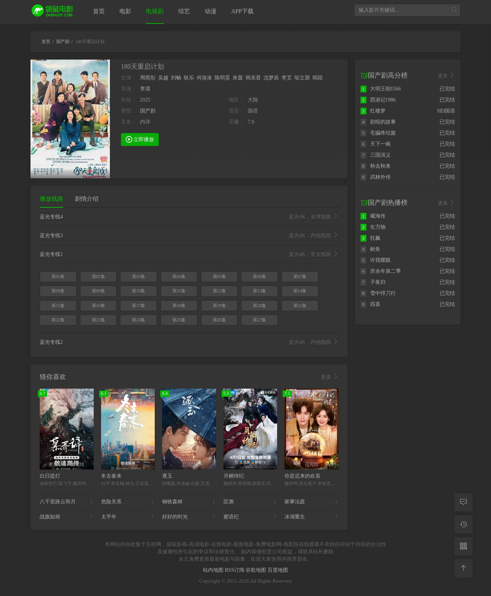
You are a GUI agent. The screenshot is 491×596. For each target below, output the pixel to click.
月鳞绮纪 (233, 476)
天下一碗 (376, 144)
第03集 (138, 276)
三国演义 (376, 155)
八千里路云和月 (67, 502)
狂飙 (370, 238)
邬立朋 (302, 78)
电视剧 (155, 11)
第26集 (219, 319)
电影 (125, 11)
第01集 (58, 276)
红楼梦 (373, 111)
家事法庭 (311, 502)
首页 (99, 11)
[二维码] (463, 546)
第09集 (98, 290)
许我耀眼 (376, 260)
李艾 (287, 78)
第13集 (259, 290)
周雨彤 (147, 78)
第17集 (138, 305)
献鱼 (370, 249)
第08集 (58, 290)
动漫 (210, 11)
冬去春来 (111, 476)
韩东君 (253, 78)
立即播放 (140, 139)
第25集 (179, 319)
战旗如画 (67, 517)
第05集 (219, 276)
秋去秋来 (376, 166)
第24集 (138, 319)
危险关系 (128, 502)
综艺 (184, 11)
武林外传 (376, 177)
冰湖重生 (311, 517)
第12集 (219, 290)
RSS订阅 (235, 570)
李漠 (145, 89)
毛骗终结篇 (378, 133)
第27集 (259, 319)
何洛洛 (204, 78)
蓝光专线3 (189, 235)
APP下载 (242, 11)
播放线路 (51, 199)
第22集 (58, 319)
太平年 (128, 517)
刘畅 (176, 78)
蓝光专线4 (189, 217)
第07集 (300, 276)
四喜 (370, 304)
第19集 (219, 305)
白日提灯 (50, 476)
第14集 (300, 290)
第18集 (179, 305)
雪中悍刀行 (378, 293)
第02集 (98, 276)
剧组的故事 (378, 122)
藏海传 (373, 216)
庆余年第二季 (381, 271)
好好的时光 (189, 517)
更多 (329, 377)
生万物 (373, 227)
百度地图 (278, 570)
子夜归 (373, 282)
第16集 (98, 305)
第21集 (300, 305)
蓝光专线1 (189, 254)
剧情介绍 (86, 199)
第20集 (259, 305)
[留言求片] (463, 502)
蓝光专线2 (189, 342)
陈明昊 (222, 78)
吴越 (163, 78)
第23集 (98, 319)
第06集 (259, 276)
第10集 (138, 290)
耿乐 (189, 78)
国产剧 (147, 111)
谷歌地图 (257, 570)
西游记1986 (378, 100)
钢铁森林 (189, 502)
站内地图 (214, 570)
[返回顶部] (463, 568)
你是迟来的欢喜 (302, 476)
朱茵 (238, 78)
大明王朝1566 (381, 89)
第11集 (179, 290)
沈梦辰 (271, 78)
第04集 (179, 276)
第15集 (58, 305)
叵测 (250, 502)
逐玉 (167, 476)
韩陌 (317, 78)
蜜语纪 (250, 517)
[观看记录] (463, 524)
